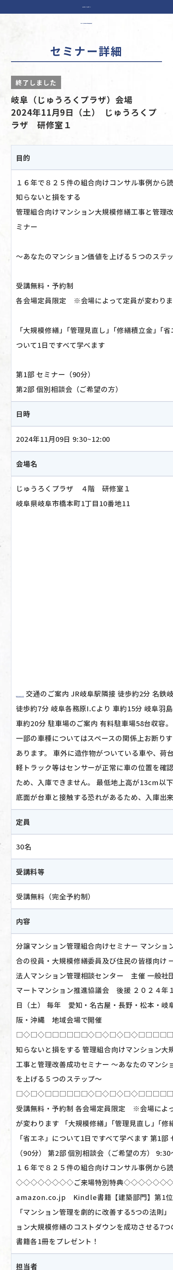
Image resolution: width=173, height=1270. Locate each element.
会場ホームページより (51, 693)
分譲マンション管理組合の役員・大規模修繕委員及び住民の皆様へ (86, 21)
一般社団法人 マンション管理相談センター (86, 7)
